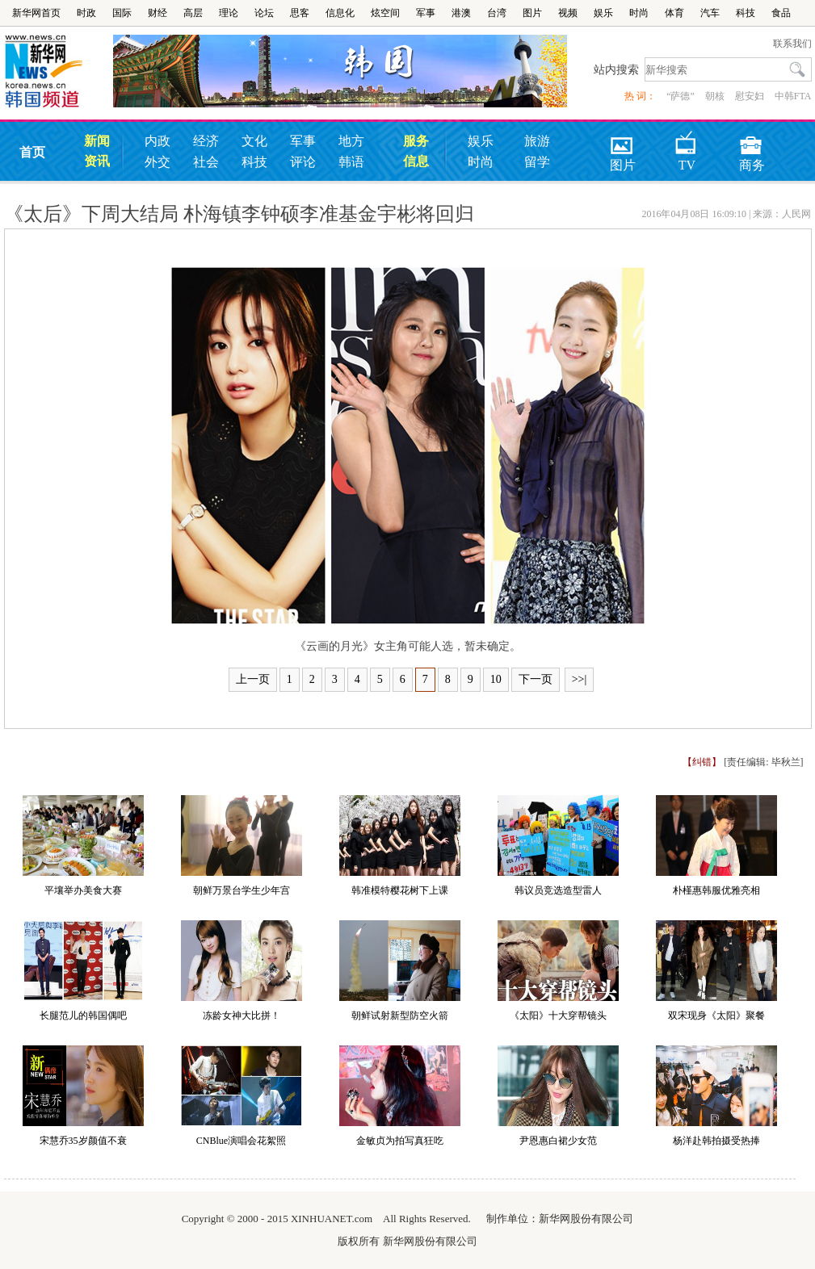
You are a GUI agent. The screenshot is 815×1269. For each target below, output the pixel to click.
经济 (206, 141)
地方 (351, 141)
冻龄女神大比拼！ (241, 1015)
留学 (537, 162)
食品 (781, 13)
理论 (228, 13)
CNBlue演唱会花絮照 (241, 1140)
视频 (568, 13)
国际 (122, 13)
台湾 (496, 13)
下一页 (535, 679)
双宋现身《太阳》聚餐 (716, 1015)
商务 (752, 140)
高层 (193, 13)
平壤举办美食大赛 (83, 890)
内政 (157, 141)
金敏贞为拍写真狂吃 (399, 1140)
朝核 (715, 96)
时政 (86, 13)
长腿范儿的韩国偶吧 (83, 1015)
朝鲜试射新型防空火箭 (399, 1015)
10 (496, 679)
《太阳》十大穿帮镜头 (558, 1015)
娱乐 (603, 13)
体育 (674, 13)
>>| (579, 679)
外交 (157, 162)
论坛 (264, 13)
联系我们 (792, 43)
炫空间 (385, 13)
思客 (299, 13)
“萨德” (680, 96)
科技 (745, 13)
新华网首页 (36, 13)
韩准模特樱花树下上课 (399, 890)
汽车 (710, 13)
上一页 (253, 679)
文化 (254, 141)
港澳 (461, 13)
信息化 (340, 13)
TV (686, 140)
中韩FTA (793, 96)
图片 (532, 13)
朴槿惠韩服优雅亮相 (716, 890)
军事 (425, 13)
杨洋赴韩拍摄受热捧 (716, 1140)
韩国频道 (58, 72)
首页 (32, 152)
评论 (303, 162)
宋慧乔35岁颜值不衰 (83, 1140)
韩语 (351, 162)
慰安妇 (749, 96)
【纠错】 (702, 762)
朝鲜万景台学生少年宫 (241, 890)
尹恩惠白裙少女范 (558, 1140)
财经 (157, 13)
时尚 (639, 13)
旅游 (537, 141)
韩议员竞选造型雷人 (558, 890)
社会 (206, 162)
